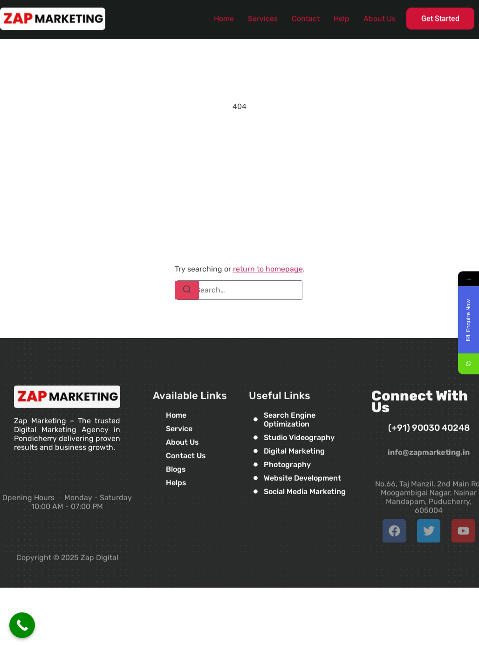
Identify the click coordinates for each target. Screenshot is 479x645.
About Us (379, 16)
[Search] (187, 290)
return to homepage (268, 269)
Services (263, 16)
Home (224, 16)
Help (341, 16)
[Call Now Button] (22, 625)
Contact (306, 16)
